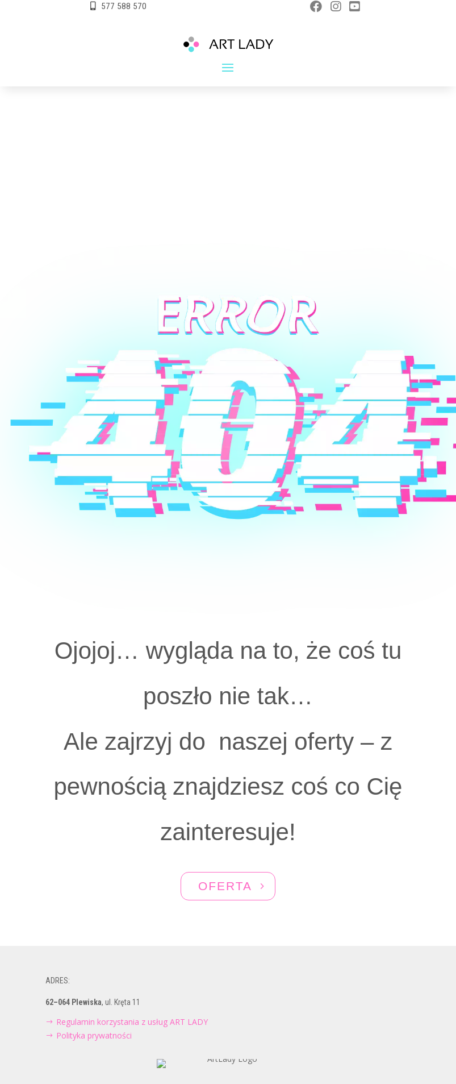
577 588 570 (124, 6)
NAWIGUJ (225, 1063)
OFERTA (225, 799)
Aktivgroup (245, 1029)
